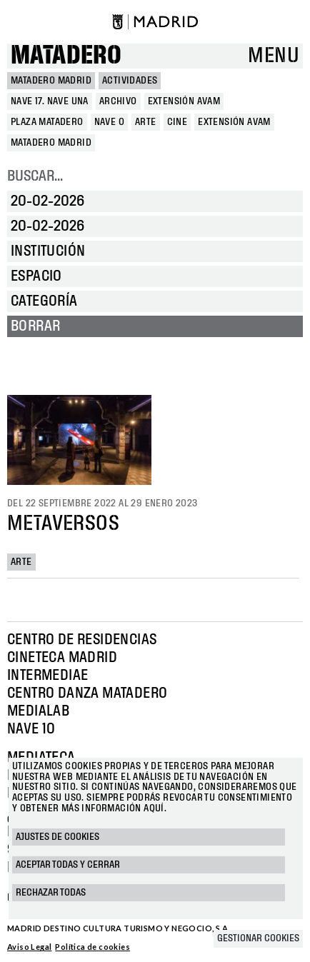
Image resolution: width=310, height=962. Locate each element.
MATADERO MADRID (51, 81)
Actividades (129, 81)
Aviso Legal (29, 947)
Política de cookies (92, 947)
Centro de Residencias (81, 640)
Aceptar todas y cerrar (68, 865)
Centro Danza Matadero (87, 693)
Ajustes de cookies (57, 837)
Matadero (66, 56)
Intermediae (47, 675)
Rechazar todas (51, 893)
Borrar (35, 326)
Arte (21, 562)
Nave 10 (31, 729)
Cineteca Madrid (62, 658)
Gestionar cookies (258, 938)
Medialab (38, 711)
